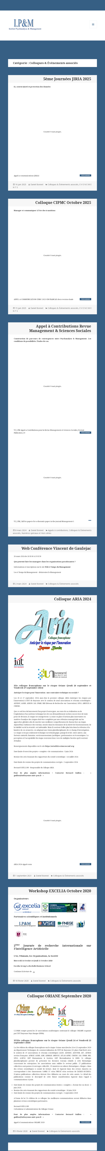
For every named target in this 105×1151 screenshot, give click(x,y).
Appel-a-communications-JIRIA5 (26, 176)
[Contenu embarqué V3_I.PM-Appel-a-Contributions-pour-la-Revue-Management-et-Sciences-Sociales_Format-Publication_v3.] (52, 386)
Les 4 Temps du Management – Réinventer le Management (37, 572)
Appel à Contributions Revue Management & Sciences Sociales (60, 328)
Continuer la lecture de (24, 971)
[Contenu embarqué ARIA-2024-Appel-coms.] (52, 821)
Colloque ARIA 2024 (72, 598)
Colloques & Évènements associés (63, 184)
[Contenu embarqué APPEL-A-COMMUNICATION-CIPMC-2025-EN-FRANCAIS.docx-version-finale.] (52, 255)
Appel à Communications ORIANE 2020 (29, 1122)
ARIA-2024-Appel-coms (23, 864)
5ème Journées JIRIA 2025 (67, 78)
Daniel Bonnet (36, 184)
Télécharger (85, 175)
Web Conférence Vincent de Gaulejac (56, 548)
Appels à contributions (58, 530)
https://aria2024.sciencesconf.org (59, 746)
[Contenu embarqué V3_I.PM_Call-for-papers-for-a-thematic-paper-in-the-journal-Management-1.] (52, 478)
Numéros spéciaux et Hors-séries (36, 533)
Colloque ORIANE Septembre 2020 (59, 995)
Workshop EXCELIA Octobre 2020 (60, 890)
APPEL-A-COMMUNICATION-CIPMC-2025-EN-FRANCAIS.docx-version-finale (43, 299)
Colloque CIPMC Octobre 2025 (63, 202)
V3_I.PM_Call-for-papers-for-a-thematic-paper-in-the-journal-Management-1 (44, 521)
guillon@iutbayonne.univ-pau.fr (28, 775)
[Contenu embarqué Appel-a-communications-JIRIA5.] (52, 132)
